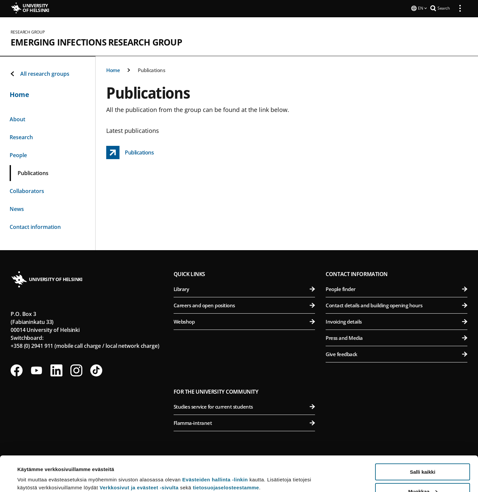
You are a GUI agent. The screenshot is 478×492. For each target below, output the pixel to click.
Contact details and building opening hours (396, 304)
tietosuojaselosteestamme (226, 452)
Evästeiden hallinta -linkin (215, 444)
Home (113, 69)
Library (244, 288)
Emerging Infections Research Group (96, 42)
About (17, 118)
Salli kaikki (423, 437)
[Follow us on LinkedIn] (56, 370)
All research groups (39, 73)
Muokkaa (423, 456)
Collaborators (27, 190)
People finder (396, 288)
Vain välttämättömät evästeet (422, 475)
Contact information (35, 226)
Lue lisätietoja (34, 470)
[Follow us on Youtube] (36, 370)
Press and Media (396, 337)
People (18, 154)
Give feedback (396, 353)
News (17, 208)
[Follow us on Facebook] (17, 370)
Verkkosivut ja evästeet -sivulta (139, 452)
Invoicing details (396, 321)
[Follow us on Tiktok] (96, 370)
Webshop (244, 321)
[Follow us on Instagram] (76, 370)
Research (21, 136)
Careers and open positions (244, 304)
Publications (151, 69)
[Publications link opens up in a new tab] (130, 151)
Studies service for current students (244, 406)
